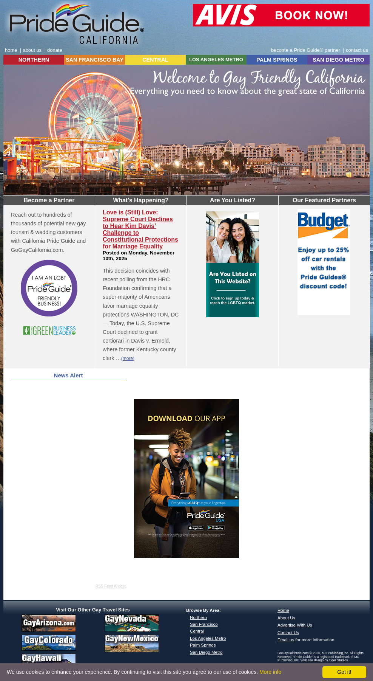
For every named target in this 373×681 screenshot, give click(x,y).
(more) (127, 358)
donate (54, 50)
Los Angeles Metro (208, 638)
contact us (357, 50)
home (11, 50)
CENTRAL (155, 60)
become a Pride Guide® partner (305, 50)
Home (283, 610)
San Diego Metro (206, 652)
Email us (285, 640)
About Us (286, 618)
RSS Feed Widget (111, 586)
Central (197, 631)
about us (32, 50)
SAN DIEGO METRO (338, 60)
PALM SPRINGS (276, 60)
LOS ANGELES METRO (216, 59)
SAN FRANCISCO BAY (94, 60)
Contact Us (288, 632)
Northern (198, 617)
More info (270, 672)
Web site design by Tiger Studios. (325, 660)
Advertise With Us (294, 625)
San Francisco (204, 624)
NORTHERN (33, 60)
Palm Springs (203, 645)
